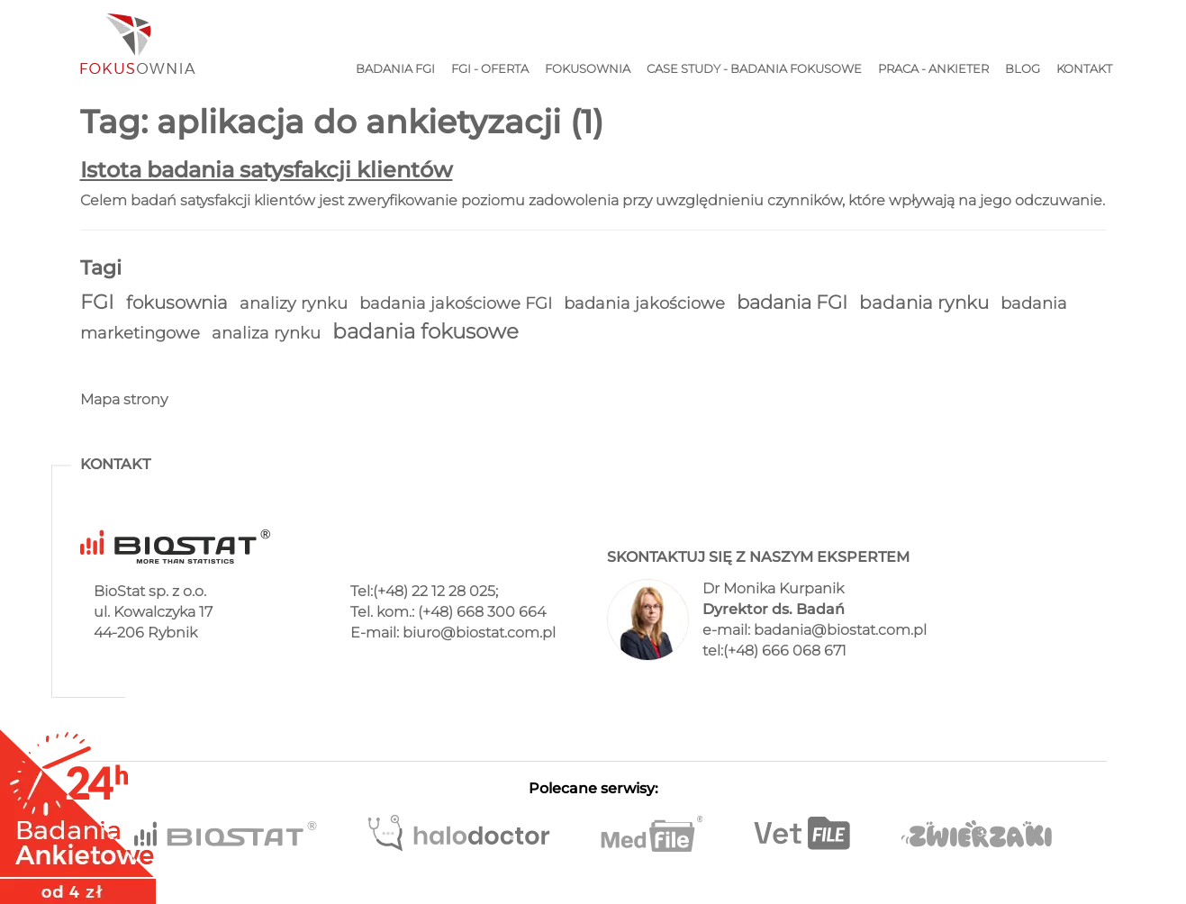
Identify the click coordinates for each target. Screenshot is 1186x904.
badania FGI (794, 302)
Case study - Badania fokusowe (754, 68)
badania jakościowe (646, 303)
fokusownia (179, 302)
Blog (1022, 68)
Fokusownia (587, 68)
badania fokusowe (425, 331)
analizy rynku (296, 303)
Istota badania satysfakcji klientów (266, 170)
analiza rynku (268, 332)
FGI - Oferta (490, 68)
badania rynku (926, 302)
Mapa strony (123, 399)
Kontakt (1084, 68)
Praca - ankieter (933, 68)
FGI (99, 302)
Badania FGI (395, 68)
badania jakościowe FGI (458, 303)
